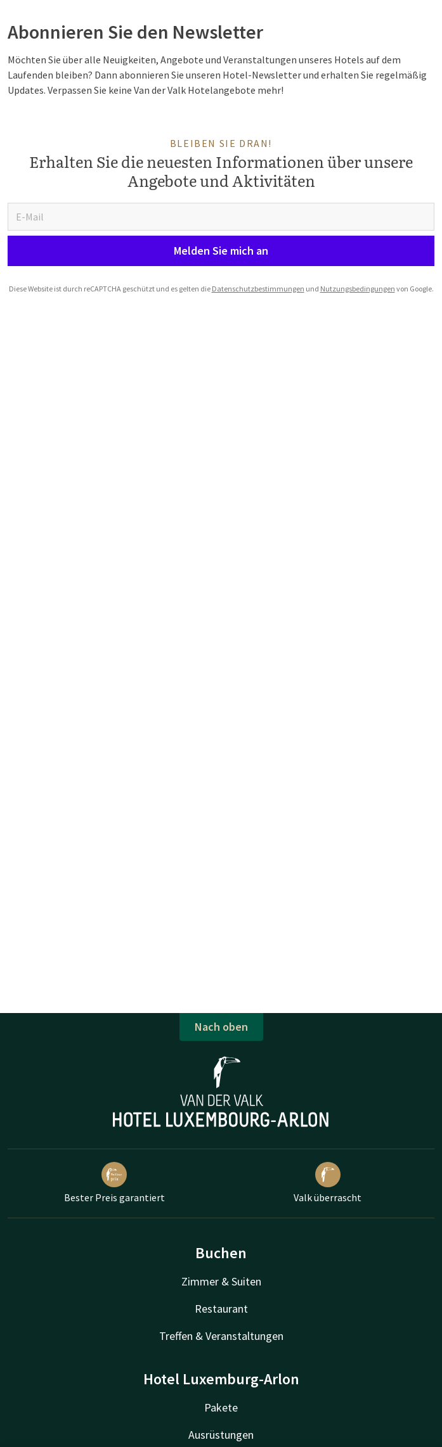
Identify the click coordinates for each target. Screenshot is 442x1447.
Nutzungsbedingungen (357, 288)
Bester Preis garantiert (114, 1183)
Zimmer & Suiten (221, 1281)
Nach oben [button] (221, 1026)
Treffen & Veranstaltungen (221, 1336)
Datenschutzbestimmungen (258, 288)
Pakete (221, 1407)
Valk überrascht (327, 1183)
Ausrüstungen (221, 1434)
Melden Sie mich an (221, 250)
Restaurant (221, 1308)
